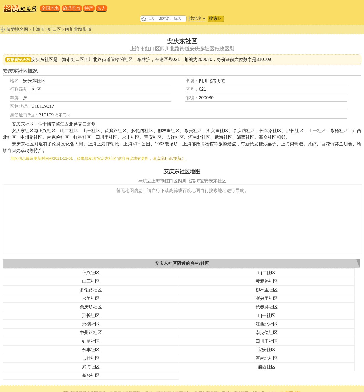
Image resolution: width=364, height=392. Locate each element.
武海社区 (91, 366)
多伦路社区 (91, 289)
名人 (101, 8)
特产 (88, 8)
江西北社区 (267, 324)
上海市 (38, 29)
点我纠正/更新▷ (171, 158)
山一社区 (266, 315)
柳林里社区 (267, 289)
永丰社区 (91, 349)
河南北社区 (267, 358)
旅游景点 (72, 8)
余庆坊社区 (91, 307)
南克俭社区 (267, 332)
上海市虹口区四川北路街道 (84, 59)
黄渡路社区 (267, 281)
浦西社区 (266, 366)
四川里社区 (267, 341)
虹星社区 (91, 341)
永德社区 (91, 324)
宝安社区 (266, 349)
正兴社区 (91, 272)
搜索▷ (215, 18)
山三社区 (91, 281)
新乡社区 (91, 375)
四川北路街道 (78, 29)
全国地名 (50, 8)
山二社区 (266, 272)
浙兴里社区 (267, 298)
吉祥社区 (91, 358)
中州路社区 (91, 332)
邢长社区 (91, 315)
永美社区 (91, 298)
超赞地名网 (17, 29)
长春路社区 (267, 307)
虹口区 (54, 29)
